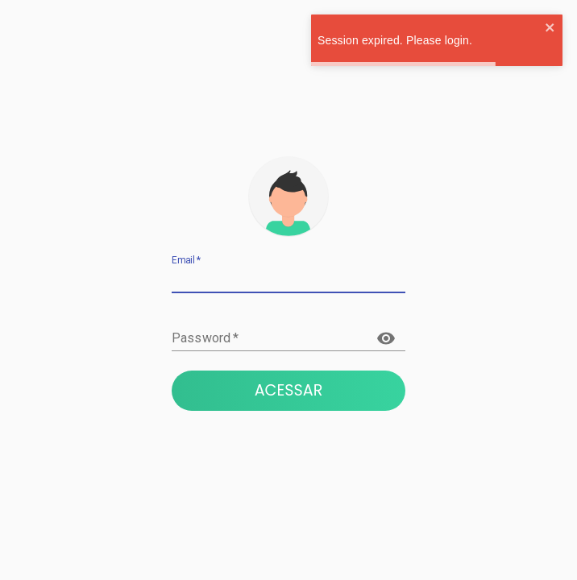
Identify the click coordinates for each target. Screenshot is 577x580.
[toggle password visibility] (386, 338)
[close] (550, 28)
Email (186, 260)
